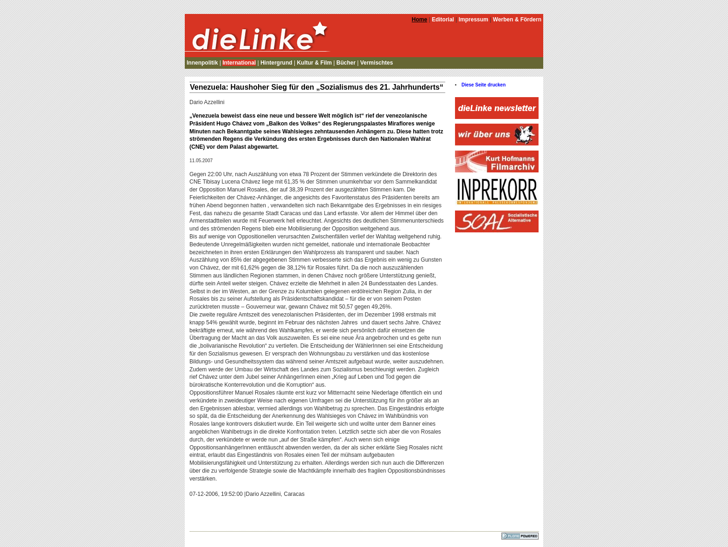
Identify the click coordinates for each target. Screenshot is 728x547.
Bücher (346, 62)
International (239, 62)
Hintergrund (276, 62)
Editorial (443, 19)
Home (419, 19)
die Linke (259, 35)
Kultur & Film (314, 62)
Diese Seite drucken (484, 84)
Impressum (473, 19)
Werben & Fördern (517, 19)
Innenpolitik (202, 62)
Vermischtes (376, 62)
